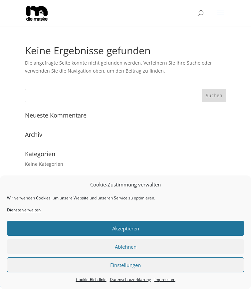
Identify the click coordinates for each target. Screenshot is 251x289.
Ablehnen (125, 246)
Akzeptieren (125, 228)
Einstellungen (125, 265)
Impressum (164, 279)
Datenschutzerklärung (130, 279)
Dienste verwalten (24, 210)
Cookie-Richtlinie (91, 279)
